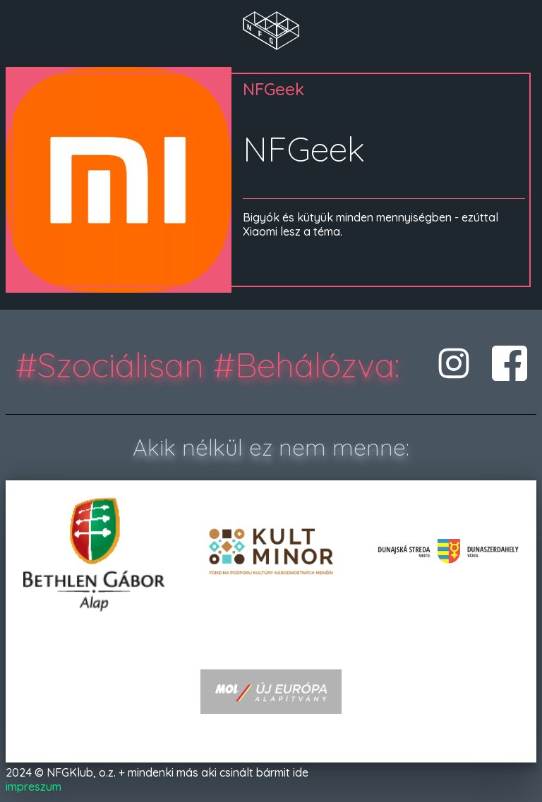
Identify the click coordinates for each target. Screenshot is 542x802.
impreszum (33, 786)
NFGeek (273, 88)
